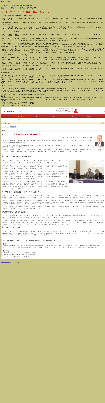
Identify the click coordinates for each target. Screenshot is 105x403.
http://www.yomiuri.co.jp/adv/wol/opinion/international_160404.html (17, 5)
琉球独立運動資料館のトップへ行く (10, 262)
